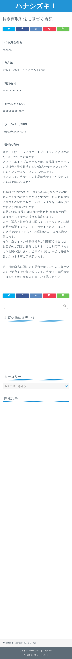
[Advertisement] (36, 519)
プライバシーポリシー (29, 651)
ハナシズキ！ (36, 6)
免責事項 (48, 651)
